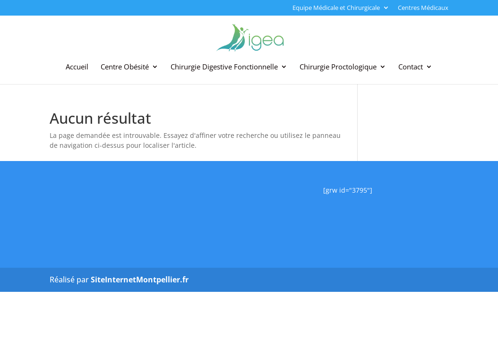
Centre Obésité (125, 67)
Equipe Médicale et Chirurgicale (336, 8)
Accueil (77, 67)
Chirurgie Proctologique (338, 67)
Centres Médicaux (423, 8)
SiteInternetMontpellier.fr (140, 279)
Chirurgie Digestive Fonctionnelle (224, 67)
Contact (410, 67)
